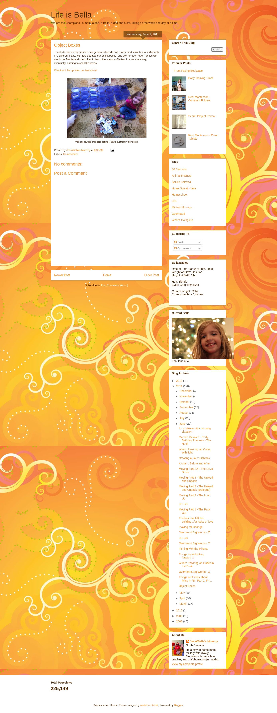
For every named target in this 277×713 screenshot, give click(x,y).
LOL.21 (183, 504)
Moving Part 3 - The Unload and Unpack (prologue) (196, 488)
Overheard (178, 213)
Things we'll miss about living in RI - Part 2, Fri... (195, 579)
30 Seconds (179, 169)
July (182, 418)
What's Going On (182, 220)
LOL (174, 201)
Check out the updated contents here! (75, 70)
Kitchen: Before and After (194, 463)
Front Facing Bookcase (188, 70)
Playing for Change (191, 527)
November (186, 396)
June (182, 423)
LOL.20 (183, 538)
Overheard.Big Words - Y (194, 543)
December (186, 391)
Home (107, 275)
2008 (179, 621)
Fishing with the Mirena (193, 548)
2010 (179, 610)
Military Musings (182, 207)
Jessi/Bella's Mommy (204, 641)
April (182, 598)
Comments (182, 248)
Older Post (151, 275)
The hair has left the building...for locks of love (196, 520)
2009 (179, 616)
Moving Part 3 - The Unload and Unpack (196, 479)
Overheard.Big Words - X (194, 571)
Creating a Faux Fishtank (194, 458)
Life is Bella (71, 14)
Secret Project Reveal (201, 116)
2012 (179, 380)
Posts (179, 242)
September (186, 407)
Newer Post (62, 275)
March (183, 603)
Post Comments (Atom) (114, 285)
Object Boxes (187, 586)
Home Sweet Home (184, 188)
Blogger (178, 705)
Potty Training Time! (200, 78)
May (182, 592)
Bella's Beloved (181, 182)
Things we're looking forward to (191, 556)
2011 (179, 386)
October (184, 402)
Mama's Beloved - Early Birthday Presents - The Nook (195, 441)
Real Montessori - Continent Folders (199, 98)
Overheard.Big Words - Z (194, 532)
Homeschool (70, 154)
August (184, 412)
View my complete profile (187, 664)
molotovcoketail (149, 705)
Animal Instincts (181, 175)
